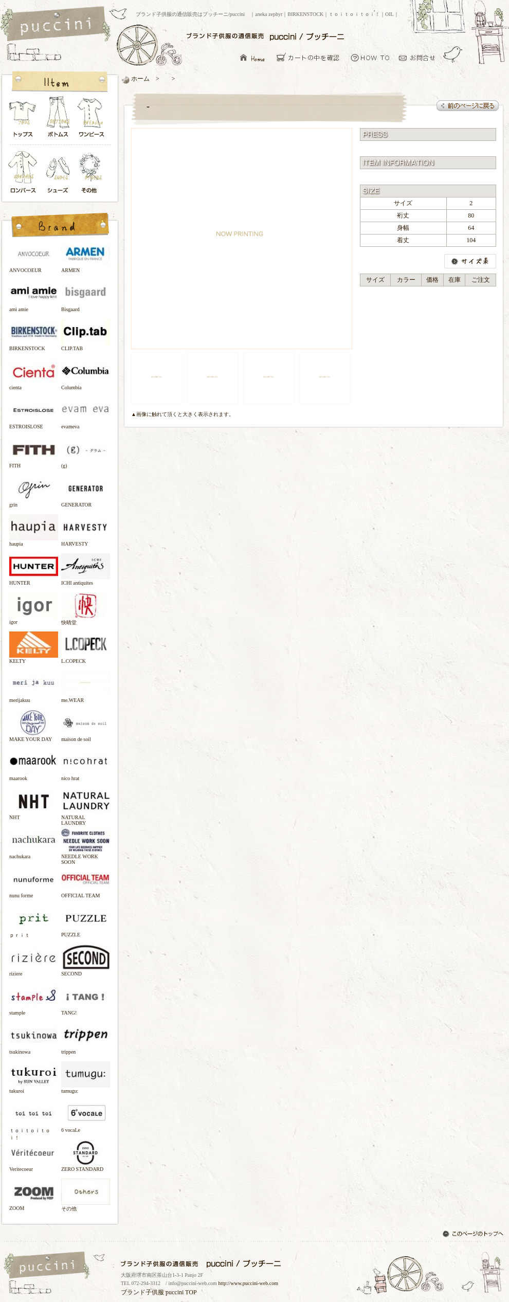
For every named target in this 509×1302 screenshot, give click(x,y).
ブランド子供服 (142, 1292)
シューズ (59, 173)
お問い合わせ (420, 57)
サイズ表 (470, 261)
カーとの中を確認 (310, 57)
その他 (92, 173)
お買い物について (370, 57)
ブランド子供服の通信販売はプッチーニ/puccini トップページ (57, 24)
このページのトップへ (474, 1234)
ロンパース (25, 173)
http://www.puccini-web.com (248, 1283)
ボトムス (58, 119)
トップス (23, 119)
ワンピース (92, 119)
